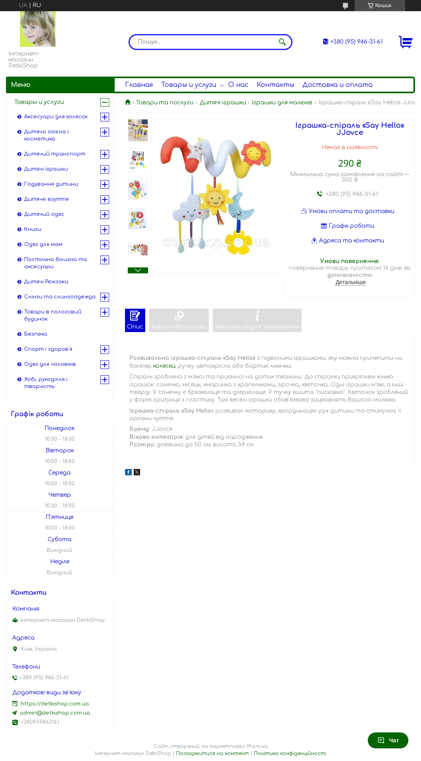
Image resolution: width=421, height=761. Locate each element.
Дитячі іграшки (223, 103)
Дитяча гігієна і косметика (46, 135)
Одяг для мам (43, 244)
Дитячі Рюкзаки (46, 281)
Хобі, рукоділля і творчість (45, 383)
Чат (388, 740)
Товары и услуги (188, 84)
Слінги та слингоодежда (60, 297)
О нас (238, 84)
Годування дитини (51, 184)
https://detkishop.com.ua (55, 704)
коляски (164, 366)
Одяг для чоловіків (50, 364)
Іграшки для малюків (282, 103)
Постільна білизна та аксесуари (55, 263)
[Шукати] (282, 42)
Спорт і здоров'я (48, 349)
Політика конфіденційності (290, 753)
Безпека (35, 334)
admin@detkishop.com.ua (55, 713)
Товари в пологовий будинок (52, 315)
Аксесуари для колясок (56, 116)
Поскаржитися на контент (212, 753)
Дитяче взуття (46, 199)
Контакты (275, 84)
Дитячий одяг (44, 214)
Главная (139, 84)
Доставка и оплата (337, 84)
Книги (32, 229)
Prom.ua (257, 746)
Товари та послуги (165, 103)
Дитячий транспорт (54, 154)
